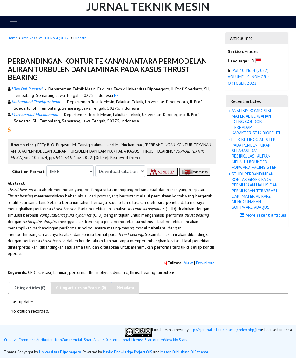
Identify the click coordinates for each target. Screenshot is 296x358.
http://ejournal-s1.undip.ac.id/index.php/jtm (225, 330)
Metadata (125, 287)
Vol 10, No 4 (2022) (54, 38)
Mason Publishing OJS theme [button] (184, 351)
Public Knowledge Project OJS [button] (127, 351)
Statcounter (154, 339)
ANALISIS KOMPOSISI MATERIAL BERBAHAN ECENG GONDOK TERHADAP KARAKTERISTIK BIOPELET (255, 122)
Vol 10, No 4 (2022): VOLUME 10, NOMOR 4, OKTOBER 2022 (249, 77)
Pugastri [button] (79, 38)
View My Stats (175, 340)
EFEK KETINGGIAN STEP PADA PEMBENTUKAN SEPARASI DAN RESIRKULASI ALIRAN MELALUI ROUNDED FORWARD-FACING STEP (253, 153)
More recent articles (263, 215)
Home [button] (13, 38)
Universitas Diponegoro (60, 351)
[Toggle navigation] (13, 22)
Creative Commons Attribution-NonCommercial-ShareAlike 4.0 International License (74, 340)
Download (205, 263)
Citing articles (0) (30, 287)
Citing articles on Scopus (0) (81, 287)
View (188, 263)
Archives (28, 38)
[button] (9, 129)
